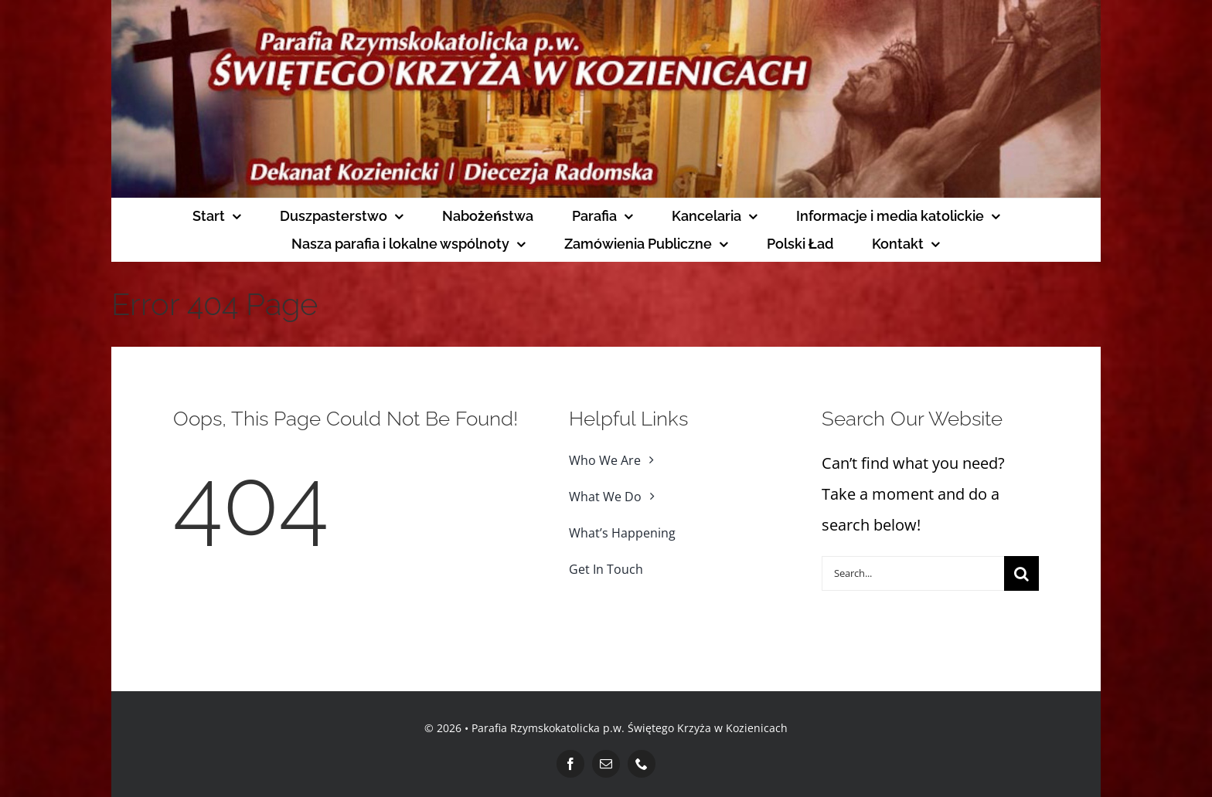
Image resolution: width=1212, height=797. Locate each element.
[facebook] (570, 764)
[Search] (1021, 573)
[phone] (641, 764)
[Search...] (913, 573)
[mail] (606, 764)
